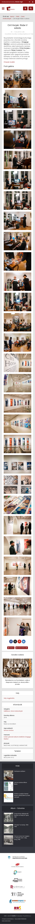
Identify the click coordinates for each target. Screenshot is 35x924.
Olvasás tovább (9, 62)
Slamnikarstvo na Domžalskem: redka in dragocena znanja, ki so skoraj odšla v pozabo (17, 682)
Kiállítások (7, 711)
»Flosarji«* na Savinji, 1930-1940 (21, 825)
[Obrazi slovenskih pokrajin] (17, 894)
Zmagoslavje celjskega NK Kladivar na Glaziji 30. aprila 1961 (21, 815)
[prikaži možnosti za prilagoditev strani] (29, 2)
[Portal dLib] (17, 880)
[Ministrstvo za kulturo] (17, 858)
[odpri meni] (3, 8)
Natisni (11, 648)
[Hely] (25, 8)
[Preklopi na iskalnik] (30, 8)
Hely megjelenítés (9, 698)
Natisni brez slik (21, 648)
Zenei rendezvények (17, 711)
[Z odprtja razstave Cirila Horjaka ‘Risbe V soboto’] (17, 261)
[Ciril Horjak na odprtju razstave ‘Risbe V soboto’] (17, 99)
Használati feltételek (20, 919)
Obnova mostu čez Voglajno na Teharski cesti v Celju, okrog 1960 (21, 837)
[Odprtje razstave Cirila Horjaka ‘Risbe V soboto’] (17, 79)
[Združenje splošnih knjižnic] (17, 908)
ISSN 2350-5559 (6, 921)
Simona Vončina (8, 730)
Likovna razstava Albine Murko (20, 783)
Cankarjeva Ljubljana (19, 771)
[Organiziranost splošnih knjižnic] (17, 865)
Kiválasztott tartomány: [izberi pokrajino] (12, 2)
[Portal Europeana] (17, 872)
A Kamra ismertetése (8, 919)
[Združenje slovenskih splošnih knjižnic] (17, 887)
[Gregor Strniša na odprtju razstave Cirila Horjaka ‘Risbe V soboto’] (17, 160)
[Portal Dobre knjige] (17, 901)
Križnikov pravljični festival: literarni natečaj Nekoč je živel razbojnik (22, 795)
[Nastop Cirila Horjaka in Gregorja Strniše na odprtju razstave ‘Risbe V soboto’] (17, 180)
